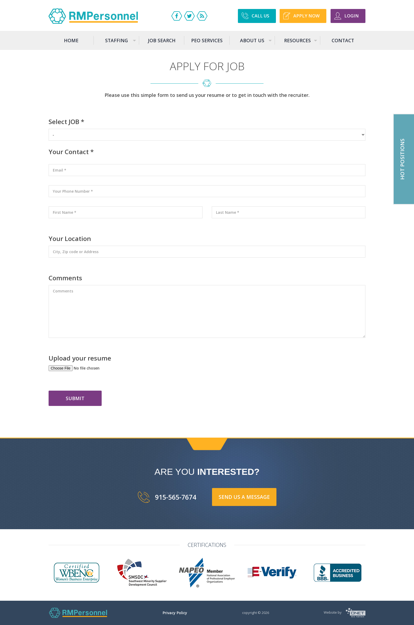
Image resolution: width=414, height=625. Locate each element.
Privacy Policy (175, 612)
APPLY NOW (306, 16)
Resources (301, 43)
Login (351, 16)
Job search (162, 40)
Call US (260, 16)
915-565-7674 (175, 497)
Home (71, 40)
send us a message (244, 497)
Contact (343, 40)
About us (256, 43)
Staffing (121, 43)
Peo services (207, 40)
